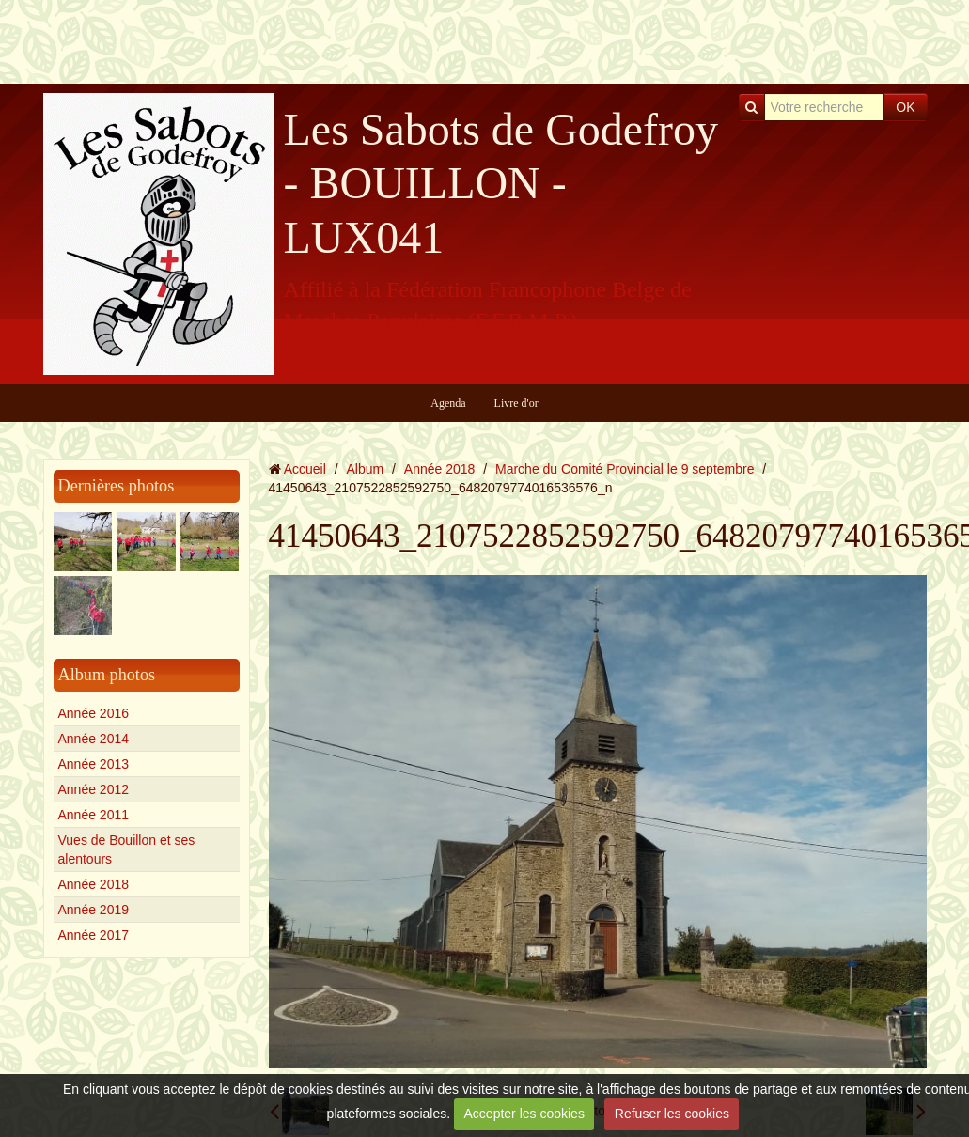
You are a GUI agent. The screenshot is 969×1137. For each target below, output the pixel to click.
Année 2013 (94, 763)
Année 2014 (94, 738)
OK (905, 107)
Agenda (447, 403)
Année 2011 (94, 814)
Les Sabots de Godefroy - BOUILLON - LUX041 (501, 183)
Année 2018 (94, 884)
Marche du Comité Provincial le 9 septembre (624, 468)
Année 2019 (94, 909)
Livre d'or (516, 403)
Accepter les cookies (524, 1113)
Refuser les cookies (672, 1113)
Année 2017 (94, 934)
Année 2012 (94, 789)
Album (364, 468)
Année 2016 (94, 713)
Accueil (305, 468)
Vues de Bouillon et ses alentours (126, 849)
